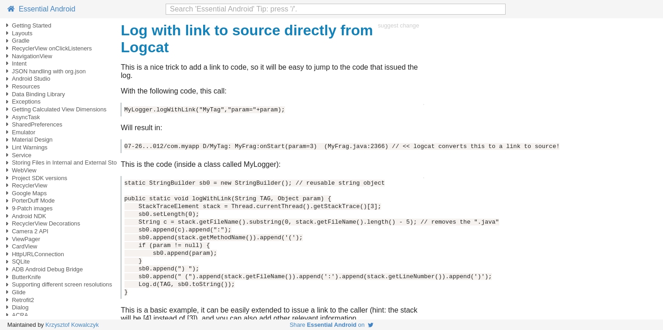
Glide (19, 292)
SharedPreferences (37, 124)
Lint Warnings (30, 147)
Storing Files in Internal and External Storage (70, 162)
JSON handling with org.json (49, 71)
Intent (19, 63)
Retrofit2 (23, 300)
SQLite (21, 261)
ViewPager (26, 239)
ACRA (20, 315)
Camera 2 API (30, 231)
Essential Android (41, 9)
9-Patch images (32, 208)
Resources (26, 86)
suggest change (398, 25)
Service (22, 155)
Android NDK (29, 216)
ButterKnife (26, 277)
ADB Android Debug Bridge (47, 269)
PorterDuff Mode (33, 200)
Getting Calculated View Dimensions (59, 109)
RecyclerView (29, 185)
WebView (24, 170)
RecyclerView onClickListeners (52, 48)
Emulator (23, 132)
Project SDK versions (39, 178)
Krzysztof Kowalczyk (72, 324)
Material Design (32, 139)
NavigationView (32, 56)
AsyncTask (26, 117)
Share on (331, 324)
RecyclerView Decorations (46, 223)
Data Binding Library (38, 94)
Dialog (20, 307)
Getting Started (31, 25)
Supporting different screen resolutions (62, 284)
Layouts (22, 33)
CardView (24, 246)
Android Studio (31, 78)
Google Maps (29, 193)
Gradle (20, 40)
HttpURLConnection (38, 254)
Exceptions (26, 101)
